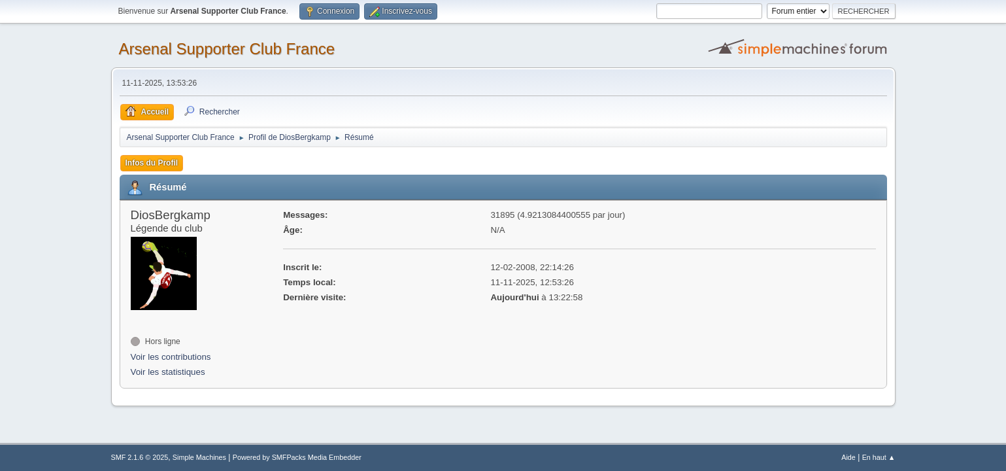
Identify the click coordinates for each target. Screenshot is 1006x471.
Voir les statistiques (168, 372)
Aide (848, 457)
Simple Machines (199, 457)
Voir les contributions (171, 357)
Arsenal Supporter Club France (227, 49)
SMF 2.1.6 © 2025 (140, 457)
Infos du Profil (152, 162)
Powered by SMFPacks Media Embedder (297, 457)
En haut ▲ (879, 457)
